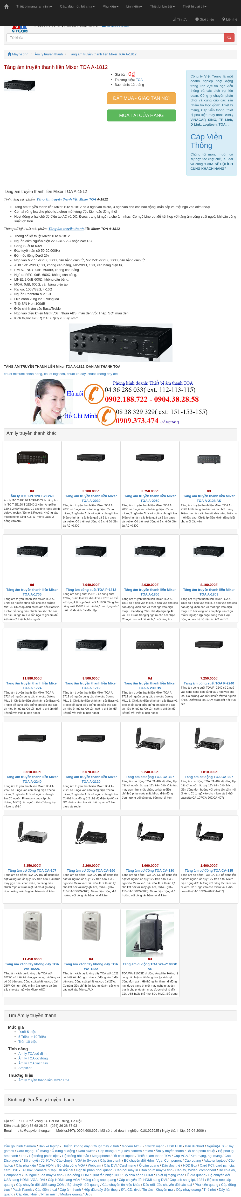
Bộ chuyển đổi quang (83, 1185)
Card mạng (128, 1165)
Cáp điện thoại (46, 1190)
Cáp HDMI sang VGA (64, 1180)
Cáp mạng (106, 1151)
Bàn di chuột (194, 1146)
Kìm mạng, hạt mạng (206, 1156)
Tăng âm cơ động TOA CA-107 (32, 870)
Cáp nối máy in (126, 1170)
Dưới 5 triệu (27, 1032)
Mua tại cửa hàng (141, 115)
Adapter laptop (215, 1160)
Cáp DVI (110, 1165)
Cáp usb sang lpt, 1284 (187, 1180)
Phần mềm (49, 1194)
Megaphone (101, 1156)
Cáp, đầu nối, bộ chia (77, 6)
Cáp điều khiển (27, 1194)
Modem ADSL (132, 1146)
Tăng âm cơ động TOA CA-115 (209, 870)
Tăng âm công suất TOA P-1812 (91, 590)
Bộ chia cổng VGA (71, 1165)
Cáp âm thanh (110, 1160)
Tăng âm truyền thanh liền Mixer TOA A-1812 (102, 54)
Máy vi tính (18, 54)
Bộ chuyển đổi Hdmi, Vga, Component (153, 1160)
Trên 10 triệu (27, 1042)
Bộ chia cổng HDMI (138, 1175)
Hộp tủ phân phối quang (94, 1170)
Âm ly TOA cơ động (33, 1058)
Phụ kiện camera (129, 1151)
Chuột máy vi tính (105, 1146)
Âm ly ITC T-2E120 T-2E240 (32, 496)
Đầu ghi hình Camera (20, 1146)
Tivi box (26, 1170)
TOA (139, 80)
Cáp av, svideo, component (195, 1170)
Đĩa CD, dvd (130, 1190)
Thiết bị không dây (75, 1146)
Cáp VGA (181, 1156)
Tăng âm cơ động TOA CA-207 (209, 777)
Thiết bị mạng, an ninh (34, 6)
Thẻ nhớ (210, 1190)
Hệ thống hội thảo (75, 1156)
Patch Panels (22, 1190)
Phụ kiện (110, 6)
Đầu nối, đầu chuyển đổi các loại (167, 1185)
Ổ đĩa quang (196, 1175)
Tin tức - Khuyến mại (158, 1190)
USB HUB (174, 1146)
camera (40, 1170)
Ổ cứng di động (63, 1151)
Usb (88, 1194)
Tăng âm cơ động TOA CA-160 (91, 870)
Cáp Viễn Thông (206, 141)
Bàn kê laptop (49, 1146)
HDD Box (190, 1165)
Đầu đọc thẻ (171, 1165)
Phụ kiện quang (206, 1185)
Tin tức (180, 19)
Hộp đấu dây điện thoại (101, 1190)
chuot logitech (54, 374)
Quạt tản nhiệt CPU (106, 1175)
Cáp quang (192, 1160)
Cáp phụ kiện (26, 1165)
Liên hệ (229, 19)
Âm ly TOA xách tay (33, 1063)
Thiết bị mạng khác (170, 1175)
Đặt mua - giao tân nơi (141, 98)
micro (149, 1151)
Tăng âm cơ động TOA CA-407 (150, 777)
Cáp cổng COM (77, 1175)
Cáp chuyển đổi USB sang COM (40, 1185)
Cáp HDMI (46, 1165)
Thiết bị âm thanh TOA (154, 1156)
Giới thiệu (204, 19)
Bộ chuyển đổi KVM (39, 1160)
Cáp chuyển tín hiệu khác (121, 1185)
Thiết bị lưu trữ (162, 6)
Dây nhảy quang (188, 1190)
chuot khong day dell (102, 374)
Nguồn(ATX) (216, 1146)
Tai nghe (30, 1175)
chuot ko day (76, 374)
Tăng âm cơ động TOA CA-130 (150, 870)
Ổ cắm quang (149, 1165)
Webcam (94, 1165)
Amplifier (25, 1068)
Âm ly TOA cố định (32, 1054)
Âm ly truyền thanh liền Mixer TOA (44, 1080)
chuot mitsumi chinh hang (23, 374)
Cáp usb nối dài (61, 1170)
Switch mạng (154, 1146)
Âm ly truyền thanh (49, 54)
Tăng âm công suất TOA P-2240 (209, 683)
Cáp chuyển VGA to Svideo (76, 1160)
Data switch (86, 1151)
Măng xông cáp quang (99, 1180)
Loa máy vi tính (51, 1175)
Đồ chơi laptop (124, 1156)
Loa (23, 1156)
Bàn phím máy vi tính (157, 1170)
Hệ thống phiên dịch (44, 1156)
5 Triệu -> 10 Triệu (32, 1037)
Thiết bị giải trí (194, 6)
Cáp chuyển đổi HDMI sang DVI (143, 1180)
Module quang (70, 1194)
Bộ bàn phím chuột (201, 1151)
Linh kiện (134, 6)
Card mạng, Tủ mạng (33, 1151)
